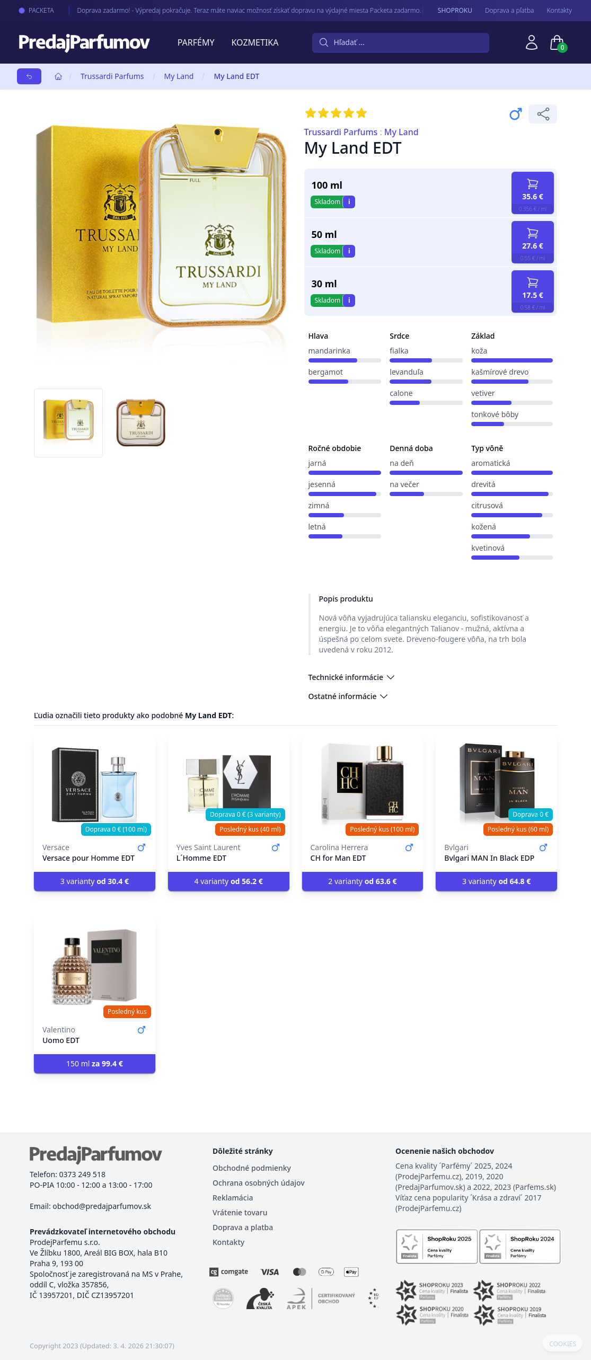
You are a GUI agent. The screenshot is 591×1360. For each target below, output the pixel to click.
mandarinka (329, 351)
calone (401, 393)
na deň (401, 463)
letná (317, 527)
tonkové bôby (494, 414)
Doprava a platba (243, 1227)
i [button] (349, 201)
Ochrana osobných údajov (259, 1183)
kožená (483, 527)
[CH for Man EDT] (363, 785)
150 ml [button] (94, 1063)
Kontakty (559, 10)
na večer (404, 484)
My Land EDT (236, 76)
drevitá (483, 484)
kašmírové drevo (499, 372)
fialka (399, 351)
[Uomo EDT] (94, 967)
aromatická (490, 463)
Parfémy (196, 42)
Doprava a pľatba (509, 10)
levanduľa (407, 372)
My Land (179, 76)
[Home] (58, 76)
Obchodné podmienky (252, 1168)
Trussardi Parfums (112, 76)
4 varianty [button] (229, 881)
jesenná (322, 484)
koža (479, 351)
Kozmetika (255, 42)
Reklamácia (233, 1198)
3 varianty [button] (94, 881)
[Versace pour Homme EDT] (94, 785)
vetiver (483, 393)
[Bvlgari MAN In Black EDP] (496, 785)
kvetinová (488, 548)
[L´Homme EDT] (229, 785)
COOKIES (562, 1344)
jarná (317, 463)
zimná (319, 505)
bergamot (325, 372)
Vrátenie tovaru (240, 1212)
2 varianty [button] (362, 881)
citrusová (487, 505)
